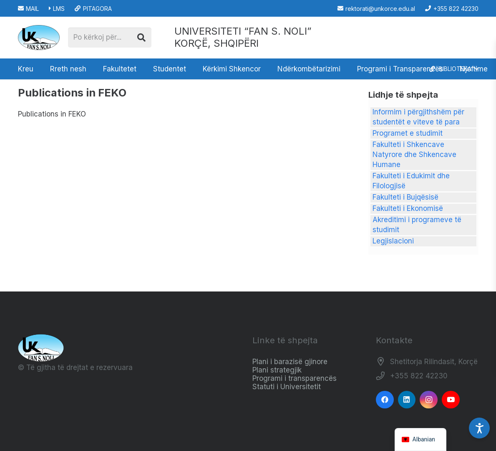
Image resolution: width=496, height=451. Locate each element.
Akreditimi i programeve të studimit (417, 224)
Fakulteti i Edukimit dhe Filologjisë (411, 181)
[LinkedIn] (407, 400)
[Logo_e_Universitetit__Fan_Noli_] (39, 37)
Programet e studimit (408, 133)
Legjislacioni (393, 241)
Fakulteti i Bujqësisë (405, 197)
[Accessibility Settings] (479, 428)
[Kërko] (141, 37)
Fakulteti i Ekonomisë (408, 208)
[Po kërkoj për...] (109, 38)
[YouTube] (451, 400)
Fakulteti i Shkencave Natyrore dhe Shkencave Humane (414, 154)
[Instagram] (429, 400)
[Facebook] (385, 400)
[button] (453, 69)
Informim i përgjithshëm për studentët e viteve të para (418, 117)
